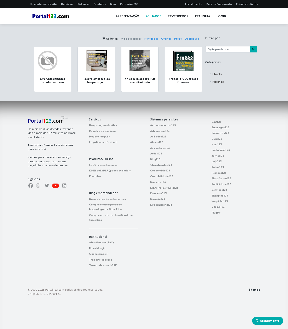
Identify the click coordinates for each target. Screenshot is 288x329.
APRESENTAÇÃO (127, 16)
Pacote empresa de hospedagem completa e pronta (96, 82)
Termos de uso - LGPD (103, 265)
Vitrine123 (218, 206)
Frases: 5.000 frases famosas (183, 80)
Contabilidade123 (161, 176)
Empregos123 (220, 127)
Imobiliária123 (221, 150)
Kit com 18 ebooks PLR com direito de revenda (140, 82)
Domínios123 (158, 193)
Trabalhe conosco (100, 259)
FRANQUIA (202, 16)
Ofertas (166, 38)
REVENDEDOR (178, 16)
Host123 (217, 144)
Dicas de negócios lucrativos (107, 198)
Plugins (216, 212)
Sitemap (254, 289)
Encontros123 (220, 133)
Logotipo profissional (103, 142)
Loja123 (217, 161)
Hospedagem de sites (103, 125)
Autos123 (156, 153)
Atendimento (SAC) (101, 242)
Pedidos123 (219, 172)
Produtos (95, 176)
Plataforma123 (221, 178)
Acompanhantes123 (163, 125)
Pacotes (216, 81)
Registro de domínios (102, 130)
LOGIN (221, 16)
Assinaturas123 (160, 147)
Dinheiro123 (158, 181)
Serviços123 (219, 189)
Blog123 (155, 159)
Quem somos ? (98, 253)
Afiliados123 (158, 136)
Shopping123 (220, 195)
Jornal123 (218, 155)
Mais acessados (131, 38)
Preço (178, 38)
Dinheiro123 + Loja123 (164, 187)
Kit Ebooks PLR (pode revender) (110, 170)
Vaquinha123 (220, 201)
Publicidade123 (221, 184)
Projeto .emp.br (99, 136)
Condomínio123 (160, 170)
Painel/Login (97, 248)
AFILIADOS (153, 16)
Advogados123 (159, 130)
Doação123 (157, 198)
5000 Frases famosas (103, 164)
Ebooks (215, 74)
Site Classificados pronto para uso (52, 80)
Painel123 (218, 167)
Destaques (192, 38)
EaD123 (216, 121)
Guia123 (217, 138)
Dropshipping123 (161, 204)
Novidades (151, 38)
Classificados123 (161, 164)
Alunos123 (156, 142)
